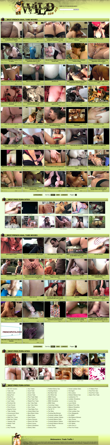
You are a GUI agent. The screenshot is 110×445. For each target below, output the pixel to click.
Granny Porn (52, 427)
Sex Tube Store (33, 405)
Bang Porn (63, 214)
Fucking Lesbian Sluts (55, 415)
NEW (58, 195)
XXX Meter (72, 423)
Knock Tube (97, 380)
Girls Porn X (72, 425)
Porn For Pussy (73, 427)
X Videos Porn (93, 389)
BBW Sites (51, 403)
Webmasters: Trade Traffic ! (62, 439)
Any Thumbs (30, 380)
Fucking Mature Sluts (54, 419)
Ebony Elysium (32, 419)
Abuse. (36, 444)
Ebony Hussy (32, 423)
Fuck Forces (47, 228)
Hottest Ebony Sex (54, 389)
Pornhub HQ (30, 228)
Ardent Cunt (47, 214)
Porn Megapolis (73, 413)
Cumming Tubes (53, 405)
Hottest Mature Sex (75, 395)
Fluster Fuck (97, 214)
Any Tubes (47, 380)
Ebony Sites (31, 427)
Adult (13, 380)
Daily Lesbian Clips (54, 407)
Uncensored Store (13, 366)
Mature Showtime (74, 407)
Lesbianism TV (73, 397)
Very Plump (72, 419)
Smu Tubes (31, 407)
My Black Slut (52, 393)
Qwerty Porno (80, 228)
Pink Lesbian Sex (74, 411)
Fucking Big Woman (54, 413)
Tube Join (30, 214)
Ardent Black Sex (33, 411)
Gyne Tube (80, 380)
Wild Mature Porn (74, 421)
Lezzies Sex (72, 401)
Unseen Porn (30, 366)
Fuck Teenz (51, 425)
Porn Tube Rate (33, 397)
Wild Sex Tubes (63, 366)
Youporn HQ (80, 366)
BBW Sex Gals (53, 399)
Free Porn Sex (93, 391)
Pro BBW (71, 415)
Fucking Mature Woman (55, 423)
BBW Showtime (53, 401)
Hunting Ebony (52, 391)
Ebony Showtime (33, 425)
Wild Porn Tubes (47, 366)
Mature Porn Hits (74, 405)
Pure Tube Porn (33, 399)
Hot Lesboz (72, 393)
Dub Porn (80, 214)
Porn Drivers (63, 228)
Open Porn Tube (94, 395)
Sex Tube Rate (32, 403)
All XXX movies (13, 214)
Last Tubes (13, 228)
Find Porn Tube (94, 393)
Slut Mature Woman (75, 417)
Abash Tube (97, 366)
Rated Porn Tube (33, 401)
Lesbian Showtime (74, 399)
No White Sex (52, 395)
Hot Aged (71, 391)
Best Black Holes (33, 413)
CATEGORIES (38, 195)
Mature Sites (73, 409)
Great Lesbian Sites (75, 389)
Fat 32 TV (51, 409)
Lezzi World (72, 403)
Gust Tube (63, 380)
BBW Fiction (52, 397)
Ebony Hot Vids (33, 421)
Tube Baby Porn (33, 409)
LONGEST (64, 195)
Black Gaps (31, 415)
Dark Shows (31, 417)
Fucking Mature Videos (55, 421)
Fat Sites (51, 411)
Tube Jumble (97, 228)
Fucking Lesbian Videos (55, 417)
